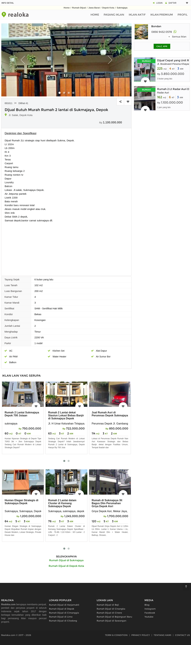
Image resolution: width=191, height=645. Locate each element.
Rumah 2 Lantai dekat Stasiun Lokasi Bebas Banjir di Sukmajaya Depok (66, 415)
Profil (183, 14)
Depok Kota (108, 7)
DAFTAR (172, 3)
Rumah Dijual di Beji (108, 604)
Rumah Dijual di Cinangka (111, 608)
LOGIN (159, 3)
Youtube (148, 616)
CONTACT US (182, 635)
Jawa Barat (94, 7)
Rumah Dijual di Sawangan (111, 620)
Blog (146, 604)
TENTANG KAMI (162, 635)
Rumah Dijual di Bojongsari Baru (114, 616)
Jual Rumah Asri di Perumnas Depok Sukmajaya (110, 414)
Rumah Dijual (79, 7)
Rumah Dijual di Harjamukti (64, 604)
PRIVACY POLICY (140, 635)
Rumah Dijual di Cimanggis (64, 612)
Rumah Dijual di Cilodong (63, 620)
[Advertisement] (66, 247)
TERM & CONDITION (116, 635)
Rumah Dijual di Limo (60, 616)
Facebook (149, 612)
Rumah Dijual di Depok (61, 608)
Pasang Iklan (114, 14)
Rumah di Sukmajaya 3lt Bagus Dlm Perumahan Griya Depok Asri (107, 503)
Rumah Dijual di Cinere (109, 612)
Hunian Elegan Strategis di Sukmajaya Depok (21, 502)
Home (67, 7)
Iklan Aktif (137, 14)
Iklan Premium (161, 14)
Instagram (150, 608)
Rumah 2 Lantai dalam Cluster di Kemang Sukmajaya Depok (62, 503)
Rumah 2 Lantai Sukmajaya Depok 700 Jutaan (22, 414)
